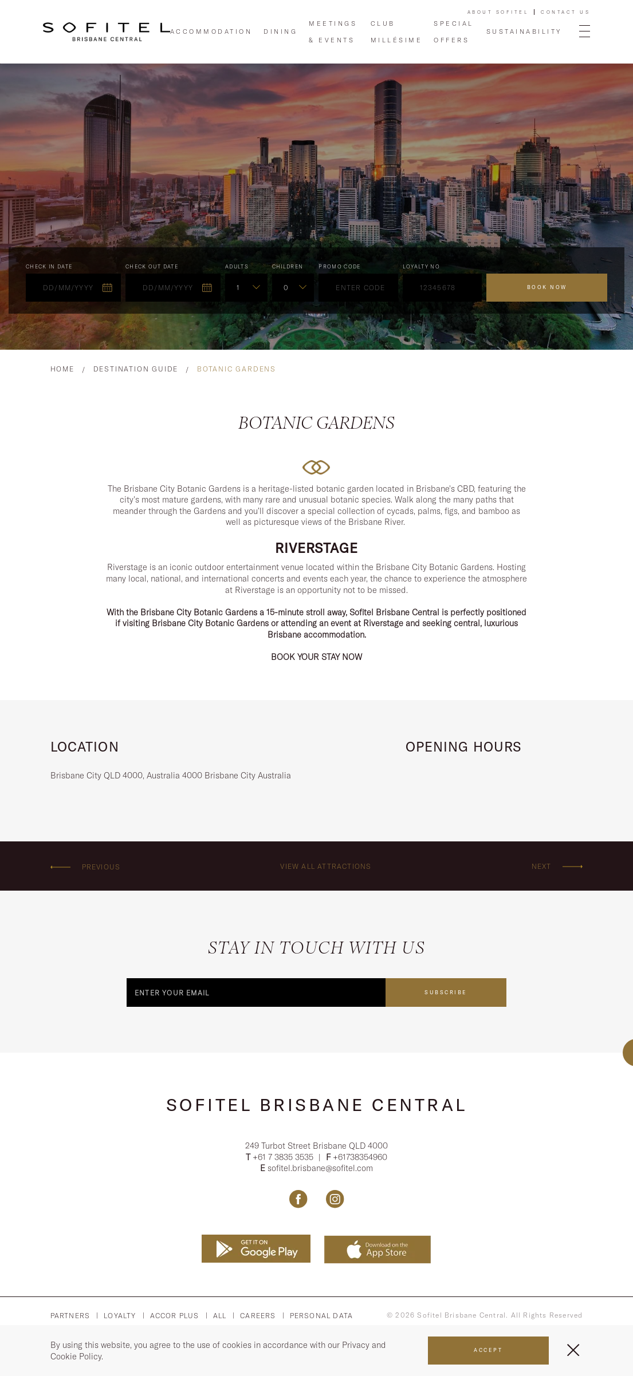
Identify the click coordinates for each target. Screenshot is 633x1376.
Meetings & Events (333, 31)
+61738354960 (360, 1157)
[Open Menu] (584, 31)
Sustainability (524, 31)
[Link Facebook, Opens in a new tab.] (298, 1198)
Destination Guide (136, 369)
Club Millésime (397, 31)
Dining (280, 31)
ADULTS (237, 266)
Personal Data (321, 1315)
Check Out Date (151, 266)
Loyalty (120, 1315)
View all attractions (325, 866)
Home (62, 369)
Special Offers (454, 31)
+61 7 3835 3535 (284, 1157)
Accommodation (211, 31)
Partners (70, 1315)
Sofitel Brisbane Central (316, 1105)
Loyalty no (422, 266)
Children (288, 266)
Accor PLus (174, 1315)
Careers (258, 1315)
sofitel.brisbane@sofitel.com (320, 1168)
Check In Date (49, 266)
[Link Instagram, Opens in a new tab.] (334, 1198)
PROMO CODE (340, 266)
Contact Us (565, 12)
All (220, 1315)
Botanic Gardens (236, 369)
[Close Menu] (573, 1350)
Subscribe (445, 992)
